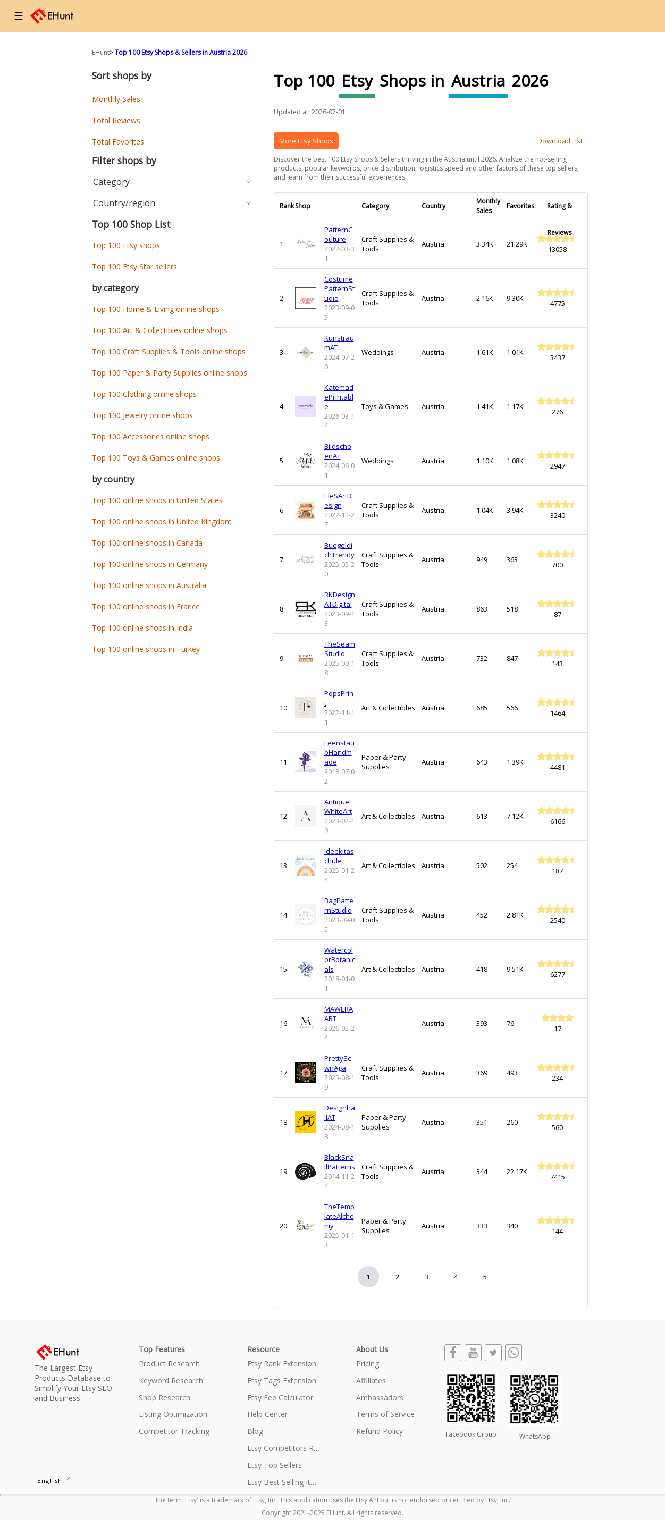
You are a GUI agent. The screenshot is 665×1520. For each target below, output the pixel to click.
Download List (560, 141)
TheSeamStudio (339, 648)
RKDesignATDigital (339, 599)
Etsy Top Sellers (274, 1465)
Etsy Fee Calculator (280, 1398)
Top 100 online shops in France (146, 606)
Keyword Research (171, 1381)
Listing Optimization (173, 1414)
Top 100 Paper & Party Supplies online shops (169, 373)
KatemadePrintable (338, 397)
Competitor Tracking (174, 1431)
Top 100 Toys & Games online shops (156, 458)
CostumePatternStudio (339, 288)
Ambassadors (379, 1398)
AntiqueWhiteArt (338, 806)
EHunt (101, 52)
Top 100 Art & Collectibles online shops (160, 330)
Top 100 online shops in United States (157, 500)
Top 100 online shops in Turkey (146, 649)
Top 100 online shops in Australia (149, 585)
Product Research (169, 1364)
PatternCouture (338, 234)
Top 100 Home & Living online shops (156, 309)
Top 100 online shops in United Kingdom (162, 521)
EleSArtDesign (338, 500)
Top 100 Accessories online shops (150, 436)
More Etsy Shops (306, 141)
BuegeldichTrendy (339, 549)
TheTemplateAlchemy (339, 1216)
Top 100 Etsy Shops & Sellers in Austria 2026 (181, 52)
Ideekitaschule (339, 855)
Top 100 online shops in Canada (147, 543)
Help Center (267, 1414)
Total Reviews (116, 120)
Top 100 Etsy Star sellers (134, 266)
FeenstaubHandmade (339, 752)
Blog (255, 1431)
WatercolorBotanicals (339, 959)
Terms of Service (385, 1414)
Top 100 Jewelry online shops (142, 415)
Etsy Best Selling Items (283, 1482)
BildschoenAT (337, 451)
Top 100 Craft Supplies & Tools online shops (169, 351)
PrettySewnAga (338, 1063)
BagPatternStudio (338, 905)
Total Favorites (118, 142)
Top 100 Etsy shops (126, 245)
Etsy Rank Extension (281, 1364)
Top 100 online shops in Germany (150, 564)
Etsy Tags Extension (281, 1381)
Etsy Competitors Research (283, 1448)
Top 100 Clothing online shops (144, 394)
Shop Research (164, 1398)
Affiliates (371, 1381)
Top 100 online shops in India (142, 628)
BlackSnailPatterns (339, 1161)
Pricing (367, 1364)
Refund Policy (379, 1431)
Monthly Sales (116, 99)
